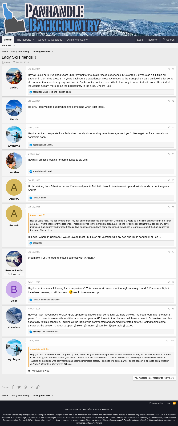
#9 (173, 309)
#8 (173, 282)
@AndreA (89, 257)
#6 (173, 207)
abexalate (14, 327)
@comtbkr (34, 257)
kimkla (14, 119)
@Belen (78, 325)
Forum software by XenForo (89, 409)
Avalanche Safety (77, 39)
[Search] (168, 39)
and (42, 145)
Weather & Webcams (50, 39)
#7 (173, 252)
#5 (173, 180)
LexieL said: (36, 215)
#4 (173, 154)
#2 (173, 101)
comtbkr (14, 172)
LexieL (7, 62)
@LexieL (128, 325)
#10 (172, 340)
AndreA (14, 198)
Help (168, 403)
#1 (173, 69)
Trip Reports (24, 39)
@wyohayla (115, 325)
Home (8, 39)
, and (52, 92)
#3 (173, 127)
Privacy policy (156, 403)
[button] (33, 39)
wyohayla (14, 145)
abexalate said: (37, 349)
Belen (14, 300)
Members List (8, 45)
